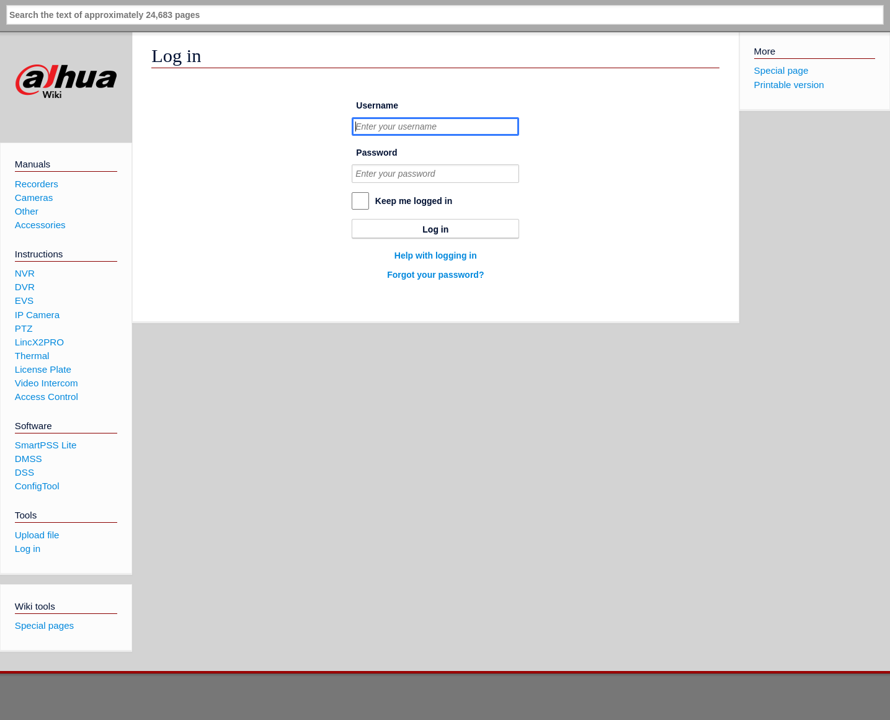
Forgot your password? (435, 275)
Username (377, 105)
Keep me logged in (413, 201)
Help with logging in (435, 255)
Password (376, 153)
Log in (435, 229)
